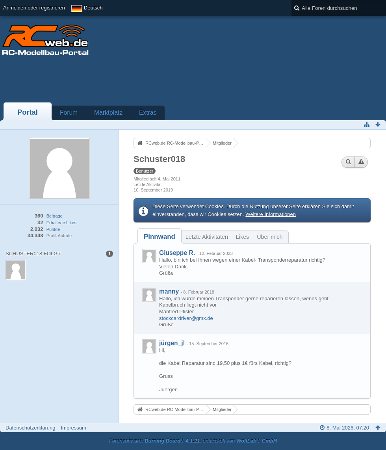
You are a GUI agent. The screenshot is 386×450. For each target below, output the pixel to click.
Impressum (73, 428)
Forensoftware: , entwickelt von (193, 441)
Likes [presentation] (242, 237)
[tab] (159, 236)
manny (169, 291)
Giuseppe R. (177, 252)
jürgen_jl (172, 343)
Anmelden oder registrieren (34, 8)
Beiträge (54, 216)
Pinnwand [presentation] (159, 236)
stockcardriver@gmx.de (186, 318)
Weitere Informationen (270, 214)
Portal (27, 112)
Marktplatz (108, 112)
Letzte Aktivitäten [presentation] (207, 237)
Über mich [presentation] (269, 237)
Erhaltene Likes (61, 222)
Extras (147, 112)
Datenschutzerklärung (30, 428)
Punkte (53, 229)
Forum (69, 112)
